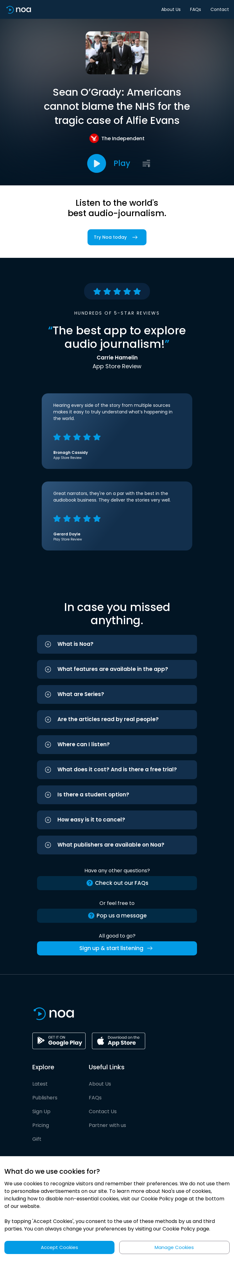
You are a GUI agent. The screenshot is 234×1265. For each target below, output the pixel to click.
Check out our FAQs (117, 883)
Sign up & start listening (117, 948)
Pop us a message (117, 916)
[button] (117, 644)
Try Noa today (117, 237)
